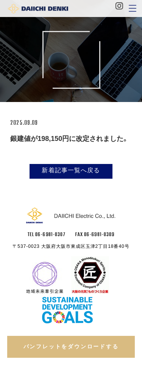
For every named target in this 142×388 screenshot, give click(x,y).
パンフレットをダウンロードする (71, 346)
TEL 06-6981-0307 (47, 234)
